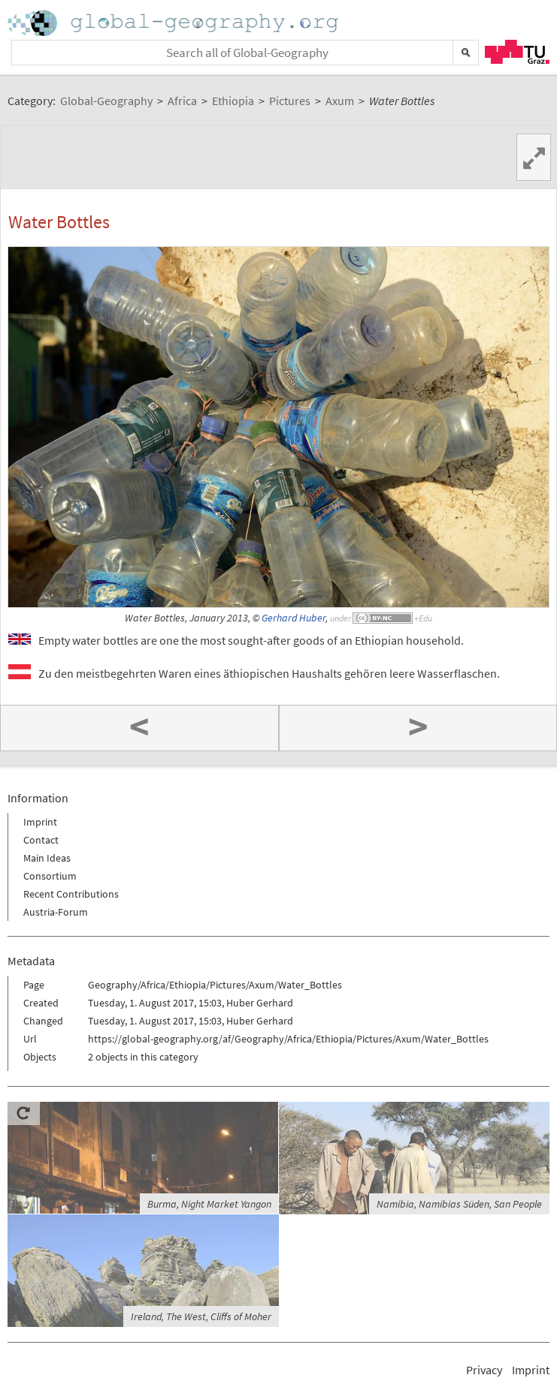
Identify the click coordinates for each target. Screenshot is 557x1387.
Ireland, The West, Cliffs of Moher (201, 1316)
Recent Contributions (71, 894)
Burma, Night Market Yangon (209, 1204)
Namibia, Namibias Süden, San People (459, 1204)
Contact (41, 840)
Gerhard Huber (293, 618)
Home (174, 23)
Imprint (40, 822)
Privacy (484, 1369)
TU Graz (517, 52)
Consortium (50, 876)
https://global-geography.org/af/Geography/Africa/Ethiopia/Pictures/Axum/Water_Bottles (288, 1039)
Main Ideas (47, 858)
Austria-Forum (55, 912)
